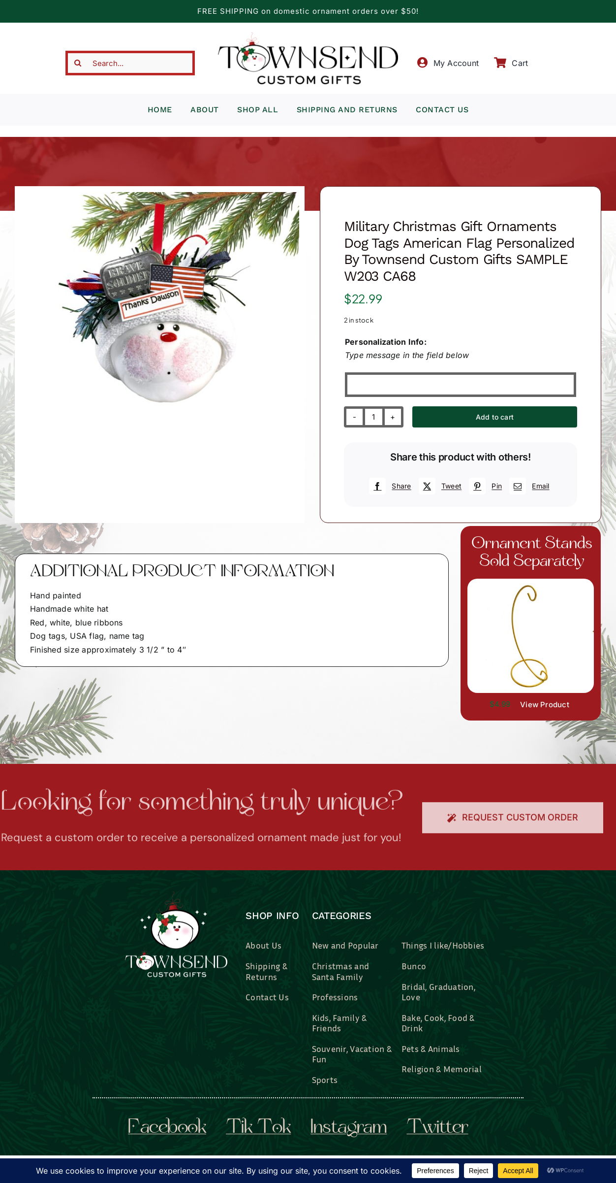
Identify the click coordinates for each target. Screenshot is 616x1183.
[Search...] (129, 63)
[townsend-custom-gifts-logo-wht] (176, 895)
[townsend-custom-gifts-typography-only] (308, 36)
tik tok (258, 1128)
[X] (439, 486)
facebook (167, 1128)
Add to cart (495, 417)
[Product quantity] (373, 416)
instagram (348, 1128)
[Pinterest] (484, 486)
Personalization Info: (386, 342)
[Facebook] (389, 486)
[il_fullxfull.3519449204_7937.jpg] (530, 583)
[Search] (77, 63)
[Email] (528, 486)
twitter (437, 1128)
